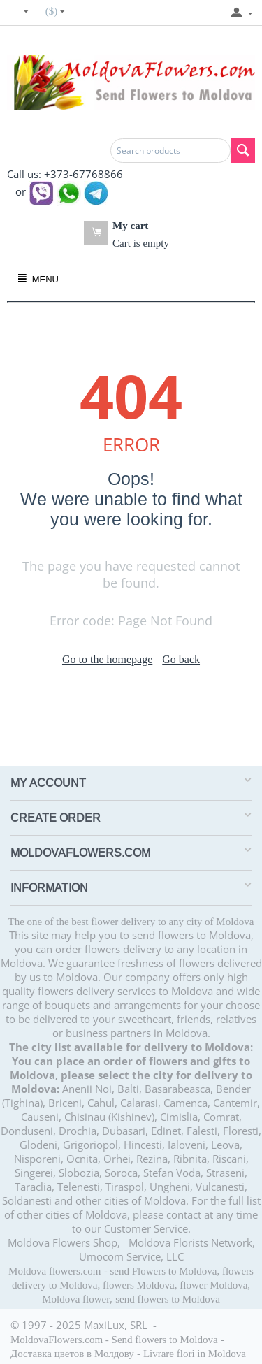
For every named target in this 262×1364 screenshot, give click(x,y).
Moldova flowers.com (54, 1271)
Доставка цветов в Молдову (72, 1353)
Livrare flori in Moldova (194, 1353)
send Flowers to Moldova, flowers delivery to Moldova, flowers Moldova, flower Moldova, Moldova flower (133, 1285)
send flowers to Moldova (167, 1299)
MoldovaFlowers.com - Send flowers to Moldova (114, 1339)
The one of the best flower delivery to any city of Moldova (131, 921)
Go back (181, 659)
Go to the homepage (107, 659)
